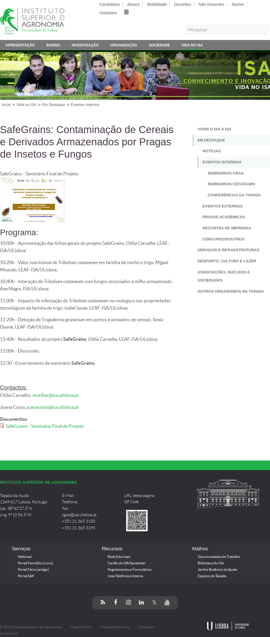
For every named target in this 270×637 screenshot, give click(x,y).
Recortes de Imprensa (226, 228)
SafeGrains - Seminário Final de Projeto (45, 426)
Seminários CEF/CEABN (231, 184)
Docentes (182, 4)
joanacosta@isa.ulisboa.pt (53, 407)
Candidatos (109, 4)
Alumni (238, 4)
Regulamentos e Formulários (130, 570)
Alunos (133, 4)
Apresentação (20, 46)
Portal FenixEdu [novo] (35, 563)
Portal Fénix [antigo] (33, 570)
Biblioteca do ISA (211, 563)
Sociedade (159, 46)
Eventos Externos (222, 206)
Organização (123, 46)
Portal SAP (26, 576)
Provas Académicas (223, 217)
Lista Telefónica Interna (125, 576)
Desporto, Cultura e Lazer (226, 261)
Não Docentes (211, 4)
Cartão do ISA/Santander (127, 563)
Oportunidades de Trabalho (219, 557)
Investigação (85, 46)
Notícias (211, 151)
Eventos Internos (85, 104)
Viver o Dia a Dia (214, 129)
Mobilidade (157, 4)
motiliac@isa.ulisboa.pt (55, 395)
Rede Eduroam (119, 557)
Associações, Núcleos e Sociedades (223, 276)
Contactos (146, 627)
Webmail (25, 557)
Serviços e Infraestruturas (228, 250)
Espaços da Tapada (212, 576)
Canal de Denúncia (115, 627)
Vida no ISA (192, 46)
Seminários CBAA (226, 173)
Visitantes (108, 13)
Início (6, 104)
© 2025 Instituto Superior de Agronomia (31, 627)
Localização (9, 633)
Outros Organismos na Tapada (230, 291)
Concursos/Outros (223, 239)
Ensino (53, 46)
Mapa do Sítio (81, 627)
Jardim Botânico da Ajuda (217, 570)
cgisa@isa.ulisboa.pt (79, 515)
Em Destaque (53, 104)
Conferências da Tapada (234, 195)
